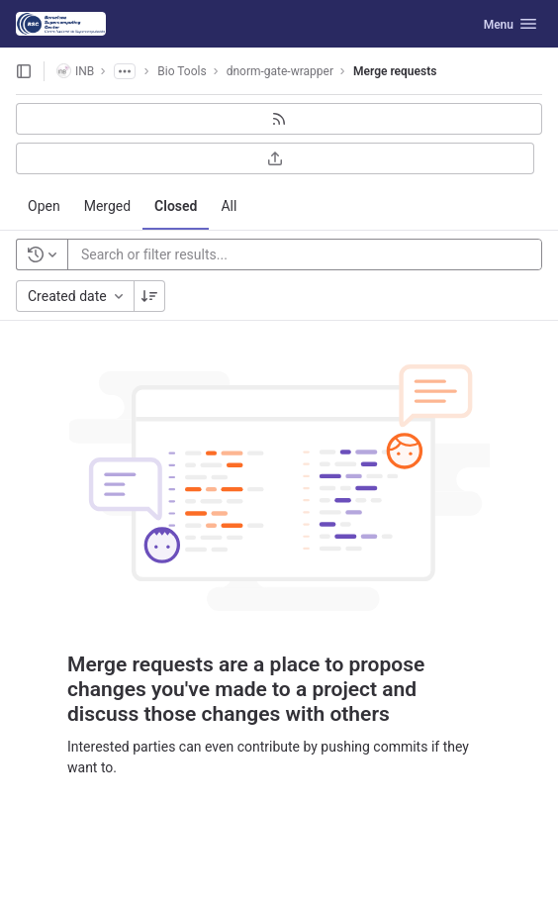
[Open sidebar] (24, 71)
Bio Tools (181, 71)
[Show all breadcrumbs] (125, 71)
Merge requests (394, 71)
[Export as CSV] (275, 158)
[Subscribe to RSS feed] (279, 119)
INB (75, 70)
